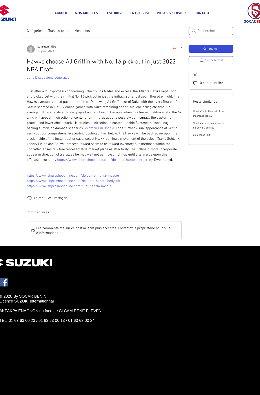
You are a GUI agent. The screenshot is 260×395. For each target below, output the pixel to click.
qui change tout (201, 135)
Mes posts (82, 31)
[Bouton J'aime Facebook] (19, 325)
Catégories (35, 31)
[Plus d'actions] (179, 47)
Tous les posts (58, 31)
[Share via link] (57, 198)
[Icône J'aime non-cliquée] (30, 198)
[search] (211, 31)
